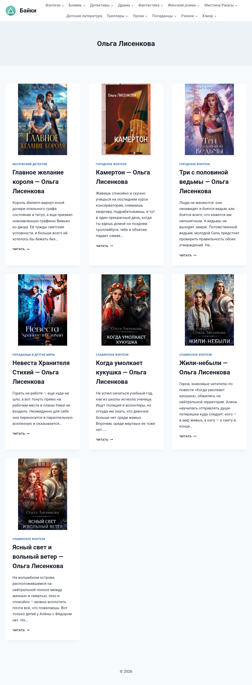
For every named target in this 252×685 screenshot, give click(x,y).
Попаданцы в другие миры (33, 354)
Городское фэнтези (111, 164)
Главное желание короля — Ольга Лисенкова (38, 182)
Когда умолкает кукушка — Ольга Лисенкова (121, 372)
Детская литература (84, 16)
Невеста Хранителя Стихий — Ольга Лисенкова (41, 372)
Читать (20, 249)
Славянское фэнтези (112, 354)
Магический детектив (29, 164)
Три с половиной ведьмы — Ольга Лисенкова (204, 182)
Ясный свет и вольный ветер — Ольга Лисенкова (37, 557)
